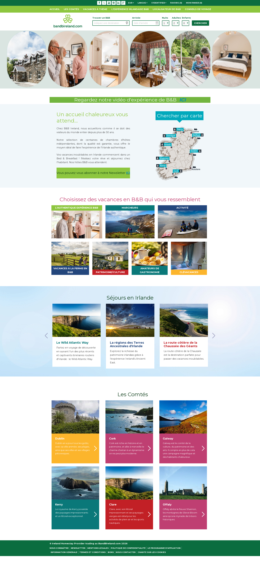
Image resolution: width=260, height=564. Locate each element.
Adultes (175, 18)
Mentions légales (98, 548)
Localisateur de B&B (167, 9)
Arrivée (136, 18)
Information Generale (64, 552)
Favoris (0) (176, 3)
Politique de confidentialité (128, 548)
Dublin (60, 438)
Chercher (200, 23)
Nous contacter (126, 552)
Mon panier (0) (194, 3)
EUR (131, 3)
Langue (142, 3)
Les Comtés (71, 9)
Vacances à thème (95, 9)
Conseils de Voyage (198, 9)
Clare (113, 504)
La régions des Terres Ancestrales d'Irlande (127, 344)
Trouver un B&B (101, 18)
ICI (128, 173)
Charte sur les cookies (152, 552)
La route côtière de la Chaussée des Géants (180, 344)
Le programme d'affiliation (164, 548)
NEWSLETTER (78, 548)
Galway (168, 438)
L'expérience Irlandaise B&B (130, 9)
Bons (111, 552)
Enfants (185, 18)
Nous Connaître (59, 548)
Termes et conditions (92, 552)
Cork (112, 438)
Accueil (55, 9)
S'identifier (158, 3)
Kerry (59, 504)
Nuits (165, 18)
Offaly (167, 504)
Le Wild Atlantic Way (72, 342)
